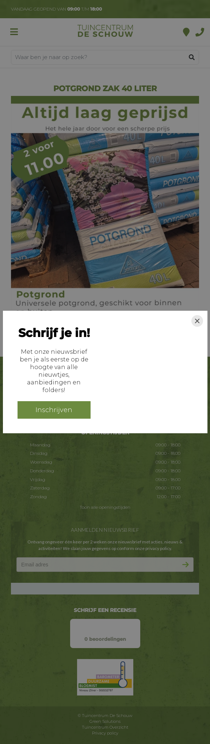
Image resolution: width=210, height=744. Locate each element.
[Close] (197, 321)
